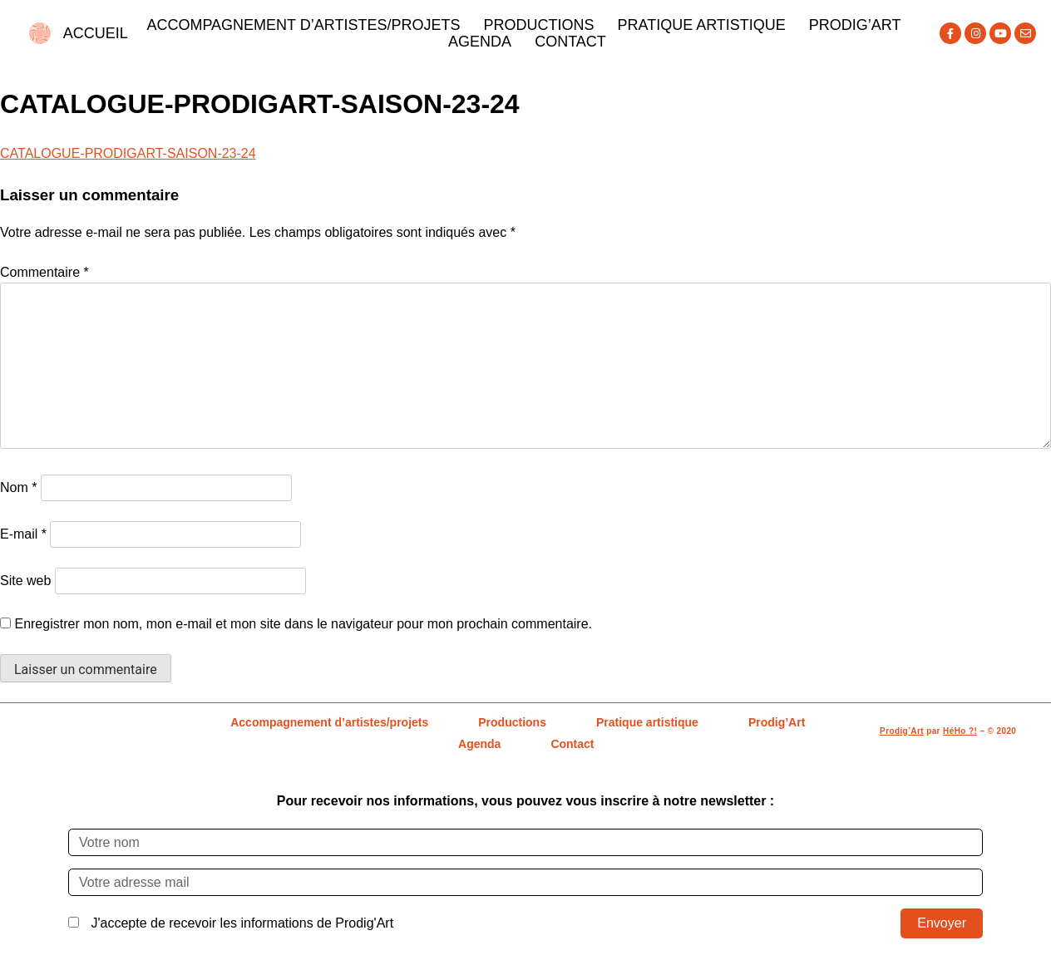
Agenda (479, 41)
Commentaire (44, 272)
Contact (570, 41)
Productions (538, 25)
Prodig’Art (855, 25)
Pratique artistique (701, 25)
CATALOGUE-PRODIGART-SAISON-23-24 (128, 153)
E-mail (23, 534)
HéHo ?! (960, 731)
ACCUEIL (95, 33)
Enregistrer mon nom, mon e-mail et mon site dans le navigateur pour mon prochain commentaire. (303, 624)
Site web (25, 580)
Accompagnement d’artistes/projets (303, 25)
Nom (18, 487)
